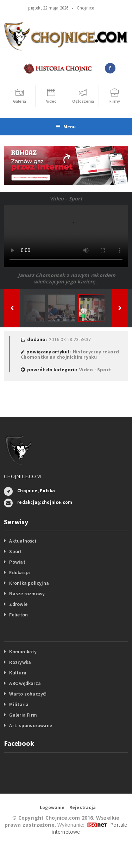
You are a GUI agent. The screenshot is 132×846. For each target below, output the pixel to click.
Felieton (18, 614)
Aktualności (22, 541)
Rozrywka (20, 662)
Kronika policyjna (29, 583)
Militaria (19, 704)
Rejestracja (82, 807)
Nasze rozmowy (27, 593)
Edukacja (19, 572)
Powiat (17, 562)
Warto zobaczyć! (27, 694)
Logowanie (52, 807)
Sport (15, 551)
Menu (66, 126)
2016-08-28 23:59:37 (70, 339)
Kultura (17, 672)
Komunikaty (23, 651)
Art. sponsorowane (30, 725)
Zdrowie (18, 604)
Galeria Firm (23, 715)
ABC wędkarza (25, 683)
